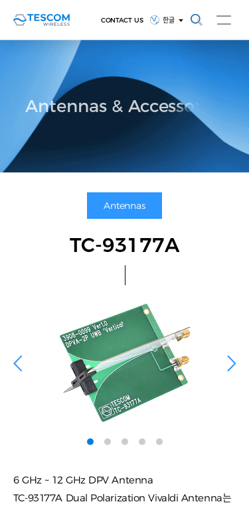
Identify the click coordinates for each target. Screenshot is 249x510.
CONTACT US (122, 20)
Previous (17, 363)
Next (231, 363)
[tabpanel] (124, 363)
